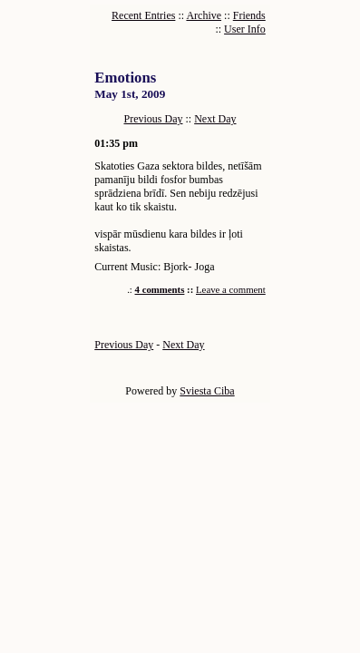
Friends (249, 15)
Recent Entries (143, 15)
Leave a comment (231, 289)
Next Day (215, 118)
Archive (203, 15)
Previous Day (153, 118)
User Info (245, 29)
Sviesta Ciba (207, 391)
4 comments (160, 289)
